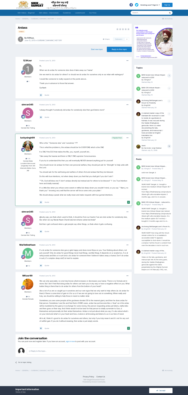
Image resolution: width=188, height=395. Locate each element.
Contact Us (100, 377)
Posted (47, 61)
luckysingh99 (27, 137)
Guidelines (67, 13)
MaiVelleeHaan (27, 245)
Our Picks (92, 13)
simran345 (27, 104)
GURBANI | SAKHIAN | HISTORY (49, 40)
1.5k (28, 159)
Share (106, 39)
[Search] (147, 13)
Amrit (143, 146)
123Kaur (30, 38)
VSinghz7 (147, 80)
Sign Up (167, 5)
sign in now (70, 341)
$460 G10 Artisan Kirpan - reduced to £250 (156, 202)
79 (28, 266)
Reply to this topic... (37, 351)
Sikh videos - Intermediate (49, 13)
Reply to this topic (119, 49)
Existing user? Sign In (150, 5)
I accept (160, 390)
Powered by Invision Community (94, 382)
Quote (47, 95)
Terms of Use (20, 392)
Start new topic (97, 49)
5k (28, 126)
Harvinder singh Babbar (153, 148)
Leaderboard (80, 13)
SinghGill (147, 105)
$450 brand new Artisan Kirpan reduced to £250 (153, 166)
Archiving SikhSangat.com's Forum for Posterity (156, 226)
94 (28, 296)
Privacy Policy (88, 377)
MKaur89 (27, 275)
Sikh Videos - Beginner (26, 13)
